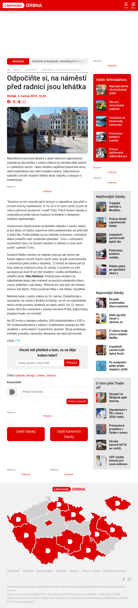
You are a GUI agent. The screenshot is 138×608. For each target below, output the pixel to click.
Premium (47, 191)
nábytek (20, 375)
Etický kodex (44, 571)
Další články (26, 431)
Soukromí (13, 571)
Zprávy (17, 69)
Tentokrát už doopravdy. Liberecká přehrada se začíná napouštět (117, 126)
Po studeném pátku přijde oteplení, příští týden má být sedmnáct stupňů (118, 371)
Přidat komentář (77, 401)
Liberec (40, 375)
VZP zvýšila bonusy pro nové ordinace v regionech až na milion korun (118, 465)
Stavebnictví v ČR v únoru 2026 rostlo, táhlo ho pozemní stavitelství (118, 418)
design (30, 375)
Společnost (31, 69)
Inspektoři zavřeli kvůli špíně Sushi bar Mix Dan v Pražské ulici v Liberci (118, 355)
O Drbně (28, 571)
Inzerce (74, 571)
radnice (51, 375)
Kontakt (61, 571)
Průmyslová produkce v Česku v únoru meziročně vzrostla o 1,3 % (118, 434)
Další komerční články (69, 434)
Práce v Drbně (91, 571)
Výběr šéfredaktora (111, 80)
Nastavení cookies (114, 571)
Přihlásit (71, 362)
